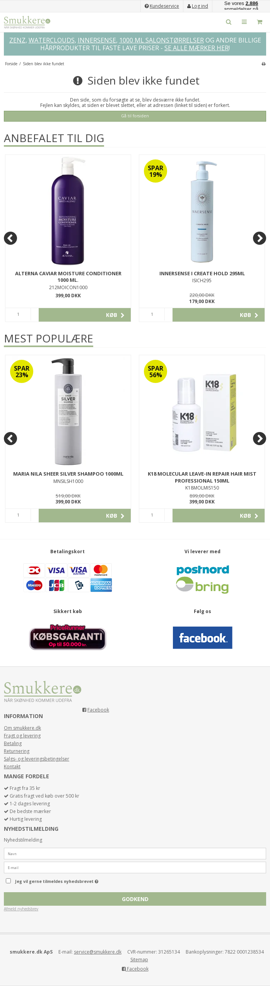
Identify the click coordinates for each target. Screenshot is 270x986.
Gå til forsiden (135, 116)
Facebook (98, 709)
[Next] (259, 238)
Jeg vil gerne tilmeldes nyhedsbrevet (76, 880)
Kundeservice (164, 6)
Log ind (200, 6)
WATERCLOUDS (52, 40)
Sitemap (139, 959)
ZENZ (17, 40)
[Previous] (10, 238)
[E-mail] (135, 867)
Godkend (135, 899)
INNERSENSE (97, 40)
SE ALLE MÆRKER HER (196, 48)
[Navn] (135, 853)
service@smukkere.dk (97, 952)
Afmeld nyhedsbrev (21, 908)
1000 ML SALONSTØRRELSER (161, 40)
